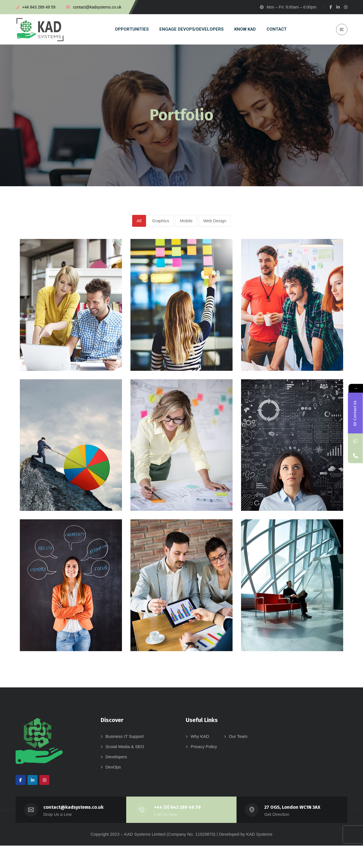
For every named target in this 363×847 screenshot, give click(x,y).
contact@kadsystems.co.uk (73, 808)
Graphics (160, 221)
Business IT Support (124, 737)
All (139, 221)
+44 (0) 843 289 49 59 (178, 808)
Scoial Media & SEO (124, 748)
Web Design (214, 221)
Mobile (186, 221)
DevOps (113, 768)
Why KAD (200, 737)
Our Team (238, 737)
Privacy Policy (204, 748)
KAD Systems (259, 835)
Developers (116, 758)
